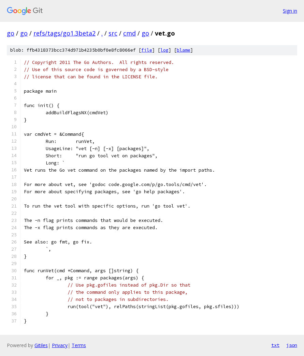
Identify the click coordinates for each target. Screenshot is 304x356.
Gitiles (41, 345)
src (112, 33)
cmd (129, 33)
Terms (79, 345)
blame (183, 50)
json (291, 345)
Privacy (60, 345)
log (164, 50)
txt (275, 345)
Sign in (290, 11)
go (10, 33)
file (146, 50)
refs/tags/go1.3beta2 (64, 33)
